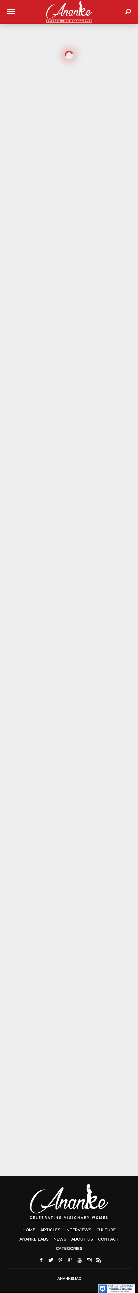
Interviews (78, 1229)
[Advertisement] (70, 1130)
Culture (106, 1229)
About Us (82, 1239)
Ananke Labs (33, 1239)
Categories (69, 1248)
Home (29, 1229)
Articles (50, 1229)
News (60, 1239)
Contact (108, 1239)
